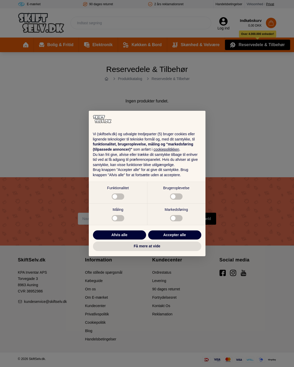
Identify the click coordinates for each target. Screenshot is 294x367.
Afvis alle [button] (119, 235)
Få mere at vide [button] (147, 246)
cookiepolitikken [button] (166, 149)
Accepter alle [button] (174, 235)
